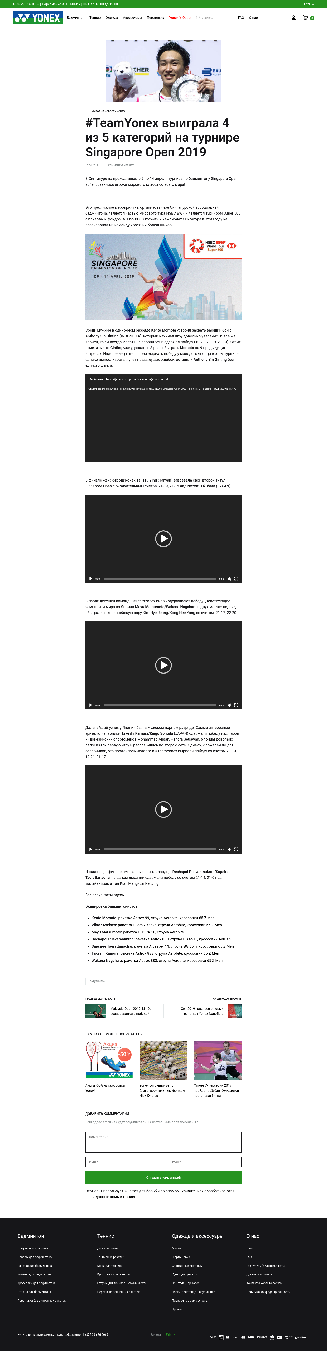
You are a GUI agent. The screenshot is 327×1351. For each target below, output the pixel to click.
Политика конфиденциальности (269, 1292)
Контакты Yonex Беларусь (264, 1283)
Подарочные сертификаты (190, 1300)
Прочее (177, 1309)
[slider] (160, 579)
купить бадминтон (69, 1334)
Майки (176, 1248)
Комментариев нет (121, 165)
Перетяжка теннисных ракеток (118, 1292)
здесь (119, 895)
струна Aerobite (170, 932)
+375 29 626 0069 (26, 4)
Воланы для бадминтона (35, 1274)
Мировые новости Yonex (108, 111)
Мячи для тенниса (109, 1265)
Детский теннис (108, 1248)
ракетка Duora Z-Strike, (137, 925)
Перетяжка (157, 18)
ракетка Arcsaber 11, (152, 946)
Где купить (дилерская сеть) (266, 1265)
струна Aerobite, (172, 925)
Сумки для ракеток (185, 1274)
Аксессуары (133, 18)
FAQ (242, 18)
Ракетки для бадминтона (35, 1265)
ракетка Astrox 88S (152, 939)
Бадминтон (77, 18)
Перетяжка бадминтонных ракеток (42, 1300)
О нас (254, 18)
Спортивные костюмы (187, 1265)
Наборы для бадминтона (35, 1257)
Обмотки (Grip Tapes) (186, 1283)
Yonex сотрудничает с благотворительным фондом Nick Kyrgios (162, 1090)
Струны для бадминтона (34, 1292)
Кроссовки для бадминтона (37, 1283)
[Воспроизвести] (91, 579)
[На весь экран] (236, 579)
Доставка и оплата (259, 1274)
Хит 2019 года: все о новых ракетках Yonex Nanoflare (211, 1011)
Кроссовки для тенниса (113, 1274)
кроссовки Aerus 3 (215, 939)
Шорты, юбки (181, 1257)
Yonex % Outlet (180, 18)
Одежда (113, 18)
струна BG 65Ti (183, 939)
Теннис (96, 18)
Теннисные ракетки (110, 1257)
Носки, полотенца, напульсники (193, 1292)
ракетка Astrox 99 (133, 918)
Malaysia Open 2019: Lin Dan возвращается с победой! (119, 1011)
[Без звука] (230, 579)
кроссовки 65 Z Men (204, 925)
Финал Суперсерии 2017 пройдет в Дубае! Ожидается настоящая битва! (216, 1090)
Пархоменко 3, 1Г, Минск (61, 4)
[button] (163, 538)
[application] (163, 418)
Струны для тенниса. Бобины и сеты (122, 1283)
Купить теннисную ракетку (36, 1334)
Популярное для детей (33, 1248)
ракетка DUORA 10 (139, 932)
